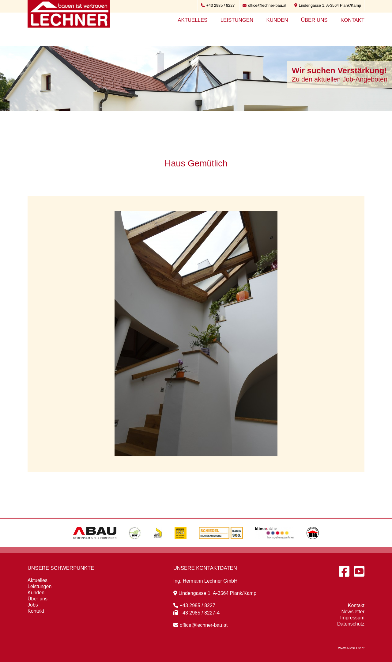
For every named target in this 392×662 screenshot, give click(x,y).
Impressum (352, 617)
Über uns (314, 20)
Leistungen (237, 20)
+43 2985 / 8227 (218, 5)
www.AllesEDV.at (351, 648)
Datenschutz (350, 623)
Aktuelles (192, 20)
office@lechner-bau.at (264, 5)
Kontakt (352, 20)
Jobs (33, 604)
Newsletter (352, 611)
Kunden (277, 20)
